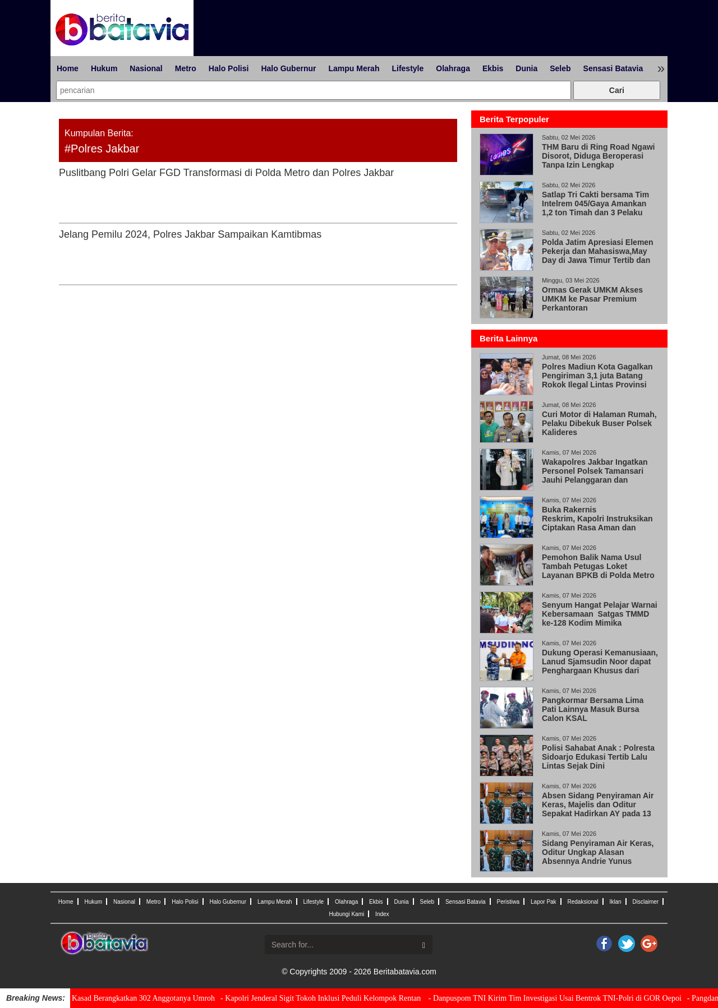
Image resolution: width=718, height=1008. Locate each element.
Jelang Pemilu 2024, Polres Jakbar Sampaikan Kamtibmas (190, 234)
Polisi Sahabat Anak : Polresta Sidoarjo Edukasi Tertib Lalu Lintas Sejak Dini (598, 756)
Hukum (104, 68)
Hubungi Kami (346, 914)
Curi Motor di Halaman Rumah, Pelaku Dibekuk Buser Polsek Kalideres (599, 423)
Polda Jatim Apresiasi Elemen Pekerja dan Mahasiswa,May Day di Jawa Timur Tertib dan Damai (597, 256)
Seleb (560, 68)
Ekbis (492, 68)
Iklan (615, 902)
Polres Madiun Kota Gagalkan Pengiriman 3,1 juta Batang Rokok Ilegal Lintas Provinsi (597, 375)
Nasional (146, 68)
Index (382, 914)
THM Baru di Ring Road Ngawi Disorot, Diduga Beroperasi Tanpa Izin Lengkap (598, 155)
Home (68, 68)
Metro (185, 68)
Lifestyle (408, 68)
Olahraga (453, 68)
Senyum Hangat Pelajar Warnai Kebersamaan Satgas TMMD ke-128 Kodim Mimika (599, 613)
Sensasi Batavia (613, 68)
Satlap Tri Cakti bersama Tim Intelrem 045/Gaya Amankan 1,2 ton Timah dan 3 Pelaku (595, 203)
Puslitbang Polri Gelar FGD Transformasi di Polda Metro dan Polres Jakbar (228, 172)
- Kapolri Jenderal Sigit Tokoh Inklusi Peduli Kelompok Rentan (321, 998)
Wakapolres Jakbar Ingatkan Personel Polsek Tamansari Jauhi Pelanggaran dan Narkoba (595, 475)
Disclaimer (645, 902)
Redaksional (583, 902)
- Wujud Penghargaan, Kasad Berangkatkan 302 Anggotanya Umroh (107, 998)
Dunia (526, 68)
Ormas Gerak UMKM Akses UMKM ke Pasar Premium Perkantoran (592, 298)
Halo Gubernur (288, 68)
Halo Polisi (229, 68)
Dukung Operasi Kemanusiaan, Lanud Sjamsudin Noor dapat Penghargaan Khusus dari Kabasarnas (600, 666)
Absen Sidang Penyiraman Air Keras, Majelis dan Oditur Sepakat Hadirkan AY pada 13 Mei (597, 809)
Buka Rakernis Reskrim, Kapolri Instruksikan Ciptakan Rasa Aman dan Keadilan (597, 523)
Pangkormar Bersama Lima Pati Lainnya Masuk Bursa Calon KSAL (592, 709)
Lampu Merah (353, 68)
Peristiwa (508, 902)
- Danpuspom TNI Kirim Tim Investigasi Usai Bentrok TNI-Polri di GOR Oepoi (555, 998)
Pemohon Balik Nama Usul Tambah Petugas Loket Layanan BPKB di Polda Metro (599, 566)
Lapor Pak (543, 902)
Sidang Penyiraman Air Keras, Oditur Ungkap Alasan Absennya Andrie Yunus (597, 852)
